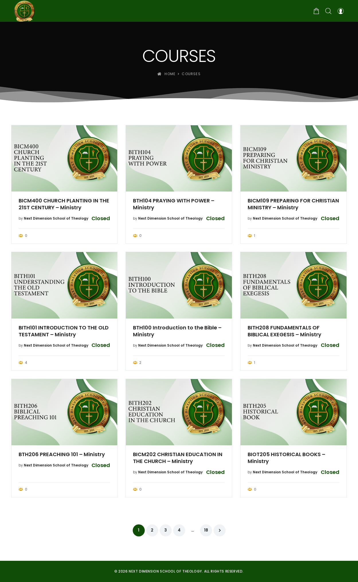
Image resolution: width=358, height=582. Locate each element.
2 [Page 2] (152, 530)
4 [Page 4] (179, 530)
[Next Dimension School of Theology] (24, 11)
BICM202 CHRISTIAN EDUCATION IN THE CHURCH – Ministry (177, 458)
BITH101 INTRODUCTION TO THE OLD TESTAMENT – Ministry (64, 331)
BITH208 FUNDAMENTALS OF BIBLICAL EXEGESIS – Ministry (284, 331)
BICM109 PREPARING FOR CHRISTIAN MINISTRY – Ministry (293, 204)
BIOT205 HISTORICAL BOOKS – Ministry (286, 458)
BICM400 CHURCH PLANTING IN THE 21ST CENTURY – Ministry (64, 204)
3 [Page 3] (165, 530)
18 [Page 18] (206, 530)
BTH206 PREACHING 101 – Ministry (62, 454)
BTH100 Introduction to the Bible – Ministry (177, 331)
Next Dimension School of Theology (56, 218)
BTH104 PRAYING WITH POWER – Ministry (173, 204)
